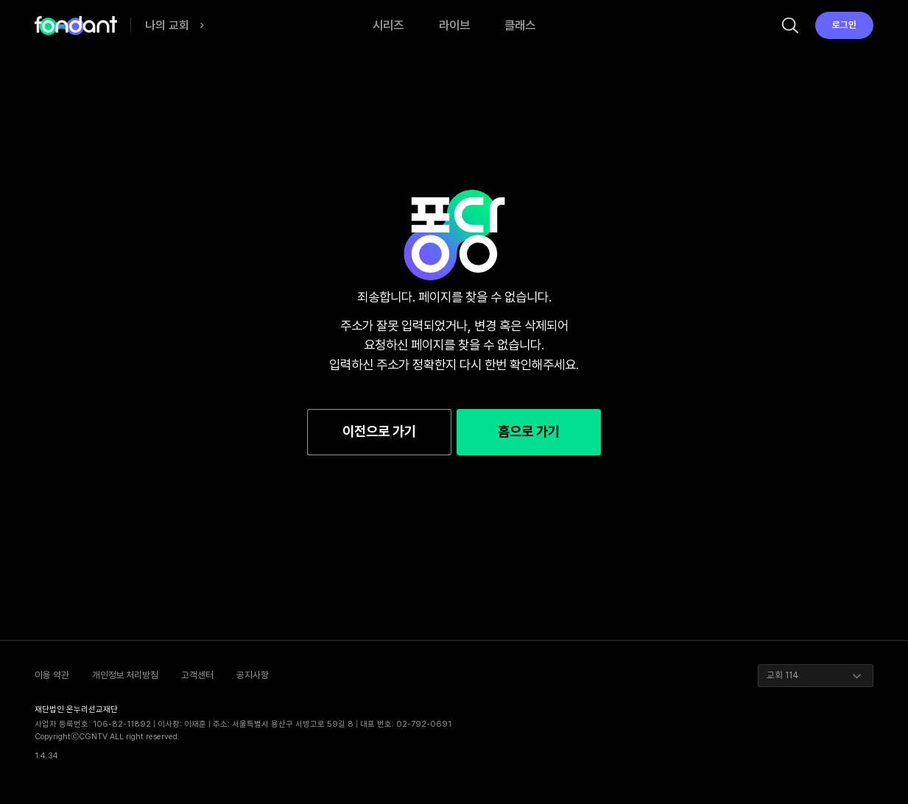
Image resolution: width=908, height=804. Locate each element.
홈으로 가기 (529, 431)
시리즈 (388, 25)
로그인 (844, 24)
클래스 (519, 25)
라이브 (454, 25)
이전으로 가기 (379, 431)
